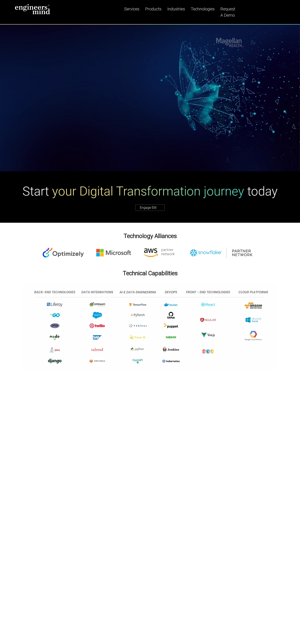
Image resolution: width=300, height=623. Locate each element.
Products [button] (153, 8)
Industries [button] (176, 8)
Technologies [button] (203, 8)
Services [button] (131, 8)
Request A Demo (227, 12)
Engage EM (152, 208)
